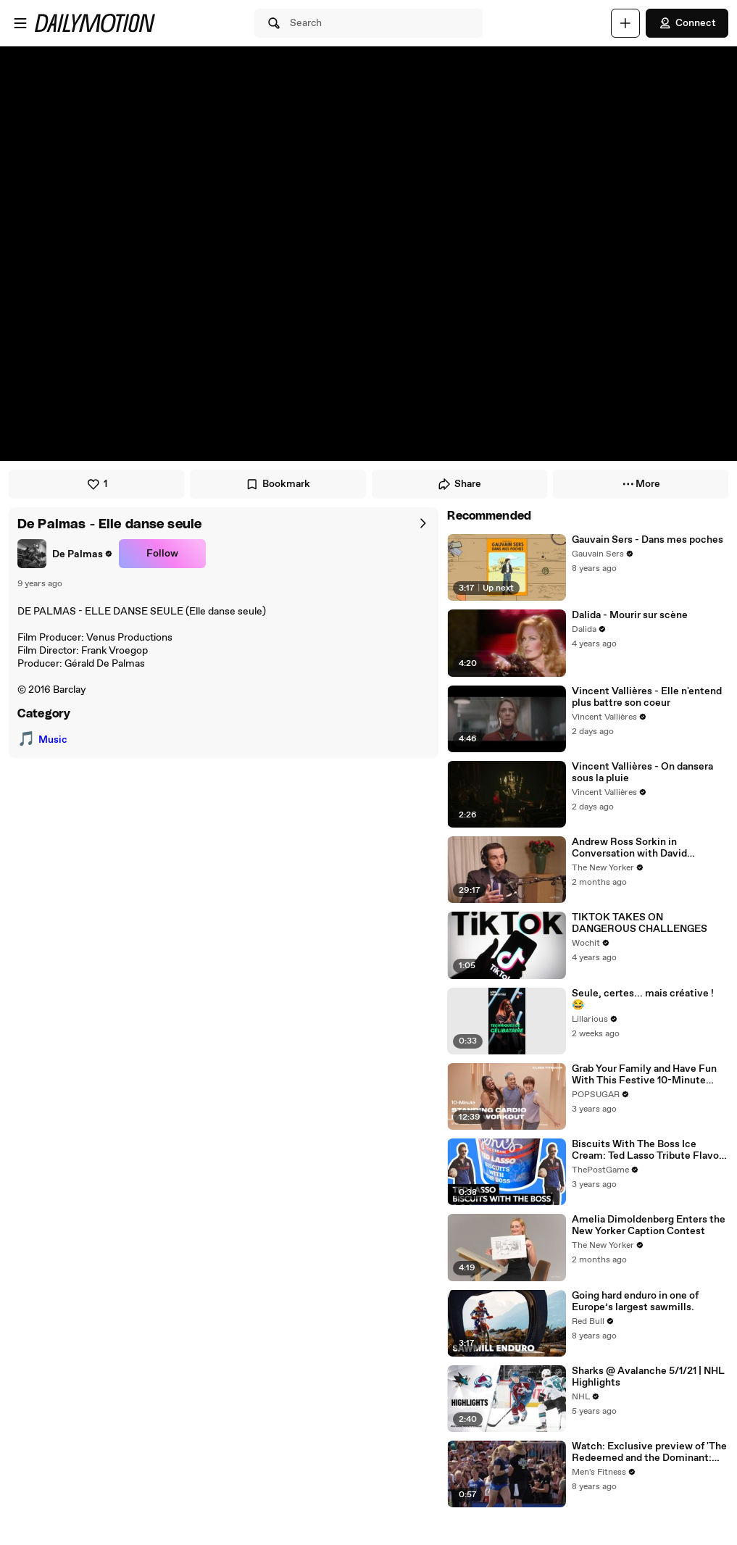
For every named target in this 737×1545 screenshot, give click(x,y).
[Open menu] (20, 23)
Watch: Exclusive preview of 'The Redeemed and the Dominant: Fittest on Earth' (649, 1452)
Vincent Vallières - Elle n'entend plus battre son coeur (647, 697)
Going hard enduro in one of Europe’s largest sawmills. (635, 1301)
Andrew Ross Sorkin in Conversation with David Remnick (629, 847)
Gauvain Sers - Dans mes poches (647, 540)
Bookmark (277, 484)
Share (459, 484)
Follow (162, 553)
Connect (687, 23)
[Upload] (625, 23)
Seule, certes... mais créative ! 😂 (643, 999)
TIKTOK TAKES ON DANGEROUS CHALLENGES (639, 923)
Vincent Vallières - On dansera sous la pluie (642, 772)
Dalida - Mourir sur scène (630, 615)
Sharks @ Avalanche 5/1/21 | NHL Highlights (648, 1376)
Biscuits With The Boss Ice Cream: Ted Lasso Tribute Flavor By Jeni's (647, 1150)
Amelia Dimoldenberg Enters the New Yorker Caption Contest (648, 1225)
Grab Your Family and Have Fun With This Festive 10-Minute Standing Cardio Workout (644, 1074)
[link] (65, 553)
